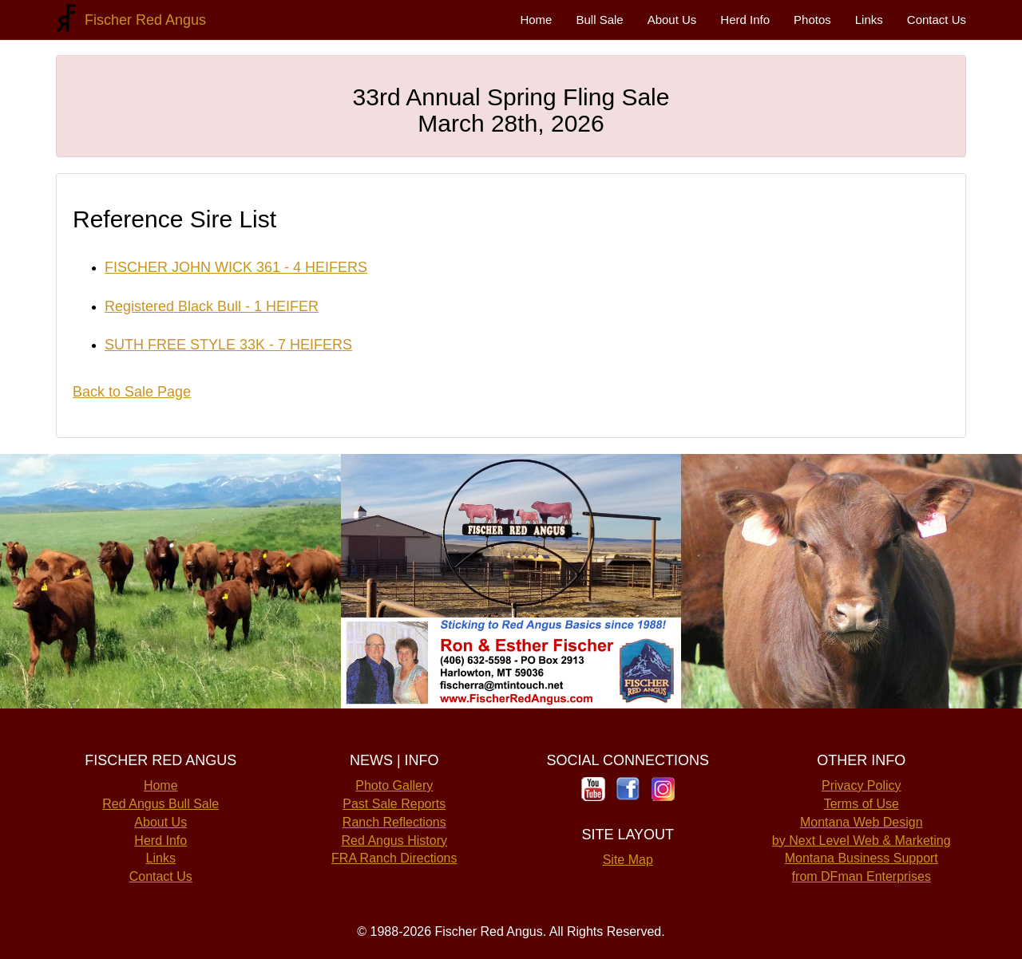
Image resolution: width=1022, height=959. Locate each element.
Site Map (628, 859)
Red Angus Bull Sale (160, 804)
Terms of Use (861, 804)
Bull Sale (599, 19)
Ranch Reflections (394, 822)
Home (536, 19)
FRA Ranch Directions (394, 858)
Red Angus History (394, 840)
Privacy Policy (861, 785)
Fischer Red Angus (141, 20)
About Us (672, 19)
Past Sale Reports (394, 804)
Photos (812, 19)
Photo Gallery (394, 785)
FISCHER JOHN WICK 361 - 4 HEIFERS (236, 267)
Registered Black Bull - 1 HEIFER (212, 306)
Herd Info (745, 19)
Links (869, 19)
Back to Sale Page (132, 392)
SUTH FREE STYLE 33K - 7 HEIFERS (228, 345)
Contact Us (936, 19)
